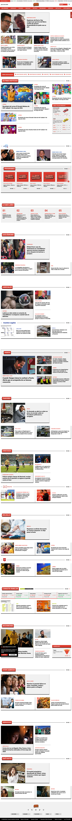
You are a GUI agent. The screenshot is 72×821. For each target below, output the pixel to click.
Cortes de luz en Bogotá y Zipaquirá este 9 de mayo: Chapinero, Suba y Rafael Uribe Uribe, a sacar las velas (60, 50)
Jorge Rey (46, 74)
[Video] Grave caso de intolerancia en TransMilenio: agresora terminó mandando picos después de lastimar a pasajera (22, 217)
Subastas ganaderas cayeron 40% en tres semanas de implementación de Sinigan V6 (23, 607)
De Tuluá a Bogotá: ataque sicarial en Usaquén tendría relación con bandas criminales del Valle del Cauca (60, 361)
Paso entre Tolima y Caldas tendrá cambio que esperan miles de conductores (50, 216)
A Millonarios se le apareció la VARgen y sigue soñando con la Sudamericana (42, 468)
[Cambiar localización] (63, 4)
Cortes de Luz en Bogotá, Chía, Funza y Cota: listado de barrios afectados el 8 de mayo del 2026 (17, 749)
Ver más (68, 80)
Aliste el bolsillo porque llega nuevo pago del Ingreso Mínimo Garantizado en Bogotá (24, 549)
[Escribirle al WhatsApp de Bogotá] (43, 809)
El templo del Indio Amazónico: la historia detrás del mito (23, 792)
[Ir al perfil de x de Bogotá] (31, 809)
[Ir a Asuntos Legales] (9, 323)
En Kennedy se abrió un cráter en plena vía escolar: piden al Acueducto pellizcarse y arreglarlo (37, 414)
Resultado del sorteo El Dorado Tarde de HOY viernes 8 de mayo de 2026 (60, 549)
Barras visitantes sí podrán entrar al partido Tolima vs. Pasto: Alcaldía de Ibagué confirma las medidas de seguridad (36, 217)
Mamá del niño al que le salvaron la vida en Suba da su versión (60, 268)
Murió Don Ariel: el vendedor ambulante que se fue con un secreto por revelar (58, 793)
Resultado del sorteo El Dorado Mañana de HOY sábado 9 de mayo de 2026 (16, 107)
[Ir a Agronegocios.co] (26, 588)
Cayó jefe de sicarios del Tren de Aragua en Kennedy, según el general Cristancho (42, 304)
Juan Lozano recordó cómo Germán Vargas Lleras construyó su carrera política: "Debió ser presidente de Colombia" (23, 156)
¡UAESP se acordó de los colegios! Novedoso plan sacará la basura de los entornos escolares (41, 740)
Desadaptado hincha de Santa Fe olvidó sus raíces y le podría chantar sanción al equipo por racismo (42, 480)
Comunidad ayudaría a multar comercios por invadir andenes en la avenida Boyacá (60, 63)
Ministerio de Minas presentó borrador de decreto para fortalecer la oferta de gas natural (23, 570)
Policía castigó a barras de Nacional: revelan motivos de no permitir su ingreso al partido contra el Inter (17, 478)
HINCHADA (27, 8)
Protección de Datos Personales (46, 819)
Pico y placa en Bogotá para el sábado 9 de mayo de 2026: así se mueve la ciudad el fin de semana (23, 432)
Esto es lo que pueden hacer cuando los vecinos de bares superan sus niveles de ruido (23, 332)
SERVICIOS (50, 8)
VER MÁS (12, 188)
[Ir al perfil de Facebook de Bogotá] (28, 809)
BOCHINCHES (43, 8)
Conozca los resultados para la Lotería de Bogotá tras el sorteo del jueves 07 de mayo (60, 607)
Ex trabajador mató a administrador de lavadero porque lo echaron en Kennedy (42, 317)
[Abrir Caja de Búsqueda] (69, 4)
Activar (4, 654)
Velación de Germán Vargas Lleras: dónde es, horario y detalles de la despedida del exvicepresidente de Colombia (59, 156)
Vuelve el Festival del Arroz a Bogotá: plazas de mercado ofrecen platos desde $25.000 (60, 704)
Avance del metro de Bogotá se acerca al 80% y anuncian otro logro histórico (24, 49)
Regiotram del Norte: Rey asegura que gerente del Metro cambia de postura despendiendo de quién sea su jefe (36, 23)
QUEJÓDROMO (4, 8)
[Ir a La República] (4, 560)
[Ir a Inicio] (36, 4)
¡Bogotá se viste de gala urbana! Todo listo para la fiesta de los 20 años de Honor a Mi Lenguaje (42, 643)
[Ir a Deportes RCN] (7, 487)
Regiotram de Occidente (35, 74)
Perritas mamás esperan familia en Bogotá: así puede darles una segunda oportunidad (42, 751)
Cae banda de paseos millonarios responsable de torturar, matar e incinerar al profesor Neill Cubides (61, 381)
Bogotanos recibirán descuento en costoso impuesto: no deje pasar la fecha (37, 530)
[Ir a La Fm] (5, 146)
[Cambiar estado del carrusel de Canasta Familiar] (9, 1)
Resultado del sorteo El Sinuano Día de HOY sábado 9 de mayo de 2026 (41, 109)
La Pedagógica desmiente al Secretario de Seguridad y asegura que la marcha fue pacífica (23, 269)
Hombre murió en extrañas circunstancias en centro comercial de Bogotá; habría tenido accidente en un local (59, 40)
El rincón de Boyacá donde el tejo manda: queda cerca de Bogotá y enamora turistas (23, 704)
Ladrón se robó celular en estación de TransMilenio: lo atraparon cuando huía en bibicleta (16, 314)
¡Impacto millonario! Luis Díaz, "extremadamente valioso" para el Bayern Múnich (60, 496)
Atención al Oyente (34, 819)
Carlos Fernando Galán (57, 74)
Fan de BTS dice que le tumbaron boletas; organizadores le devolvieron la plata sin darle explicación (42, 655)
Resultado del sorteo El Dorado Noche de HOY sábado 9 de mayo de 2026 (41, 88)
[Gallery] (36, 180)
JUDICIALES (13, 8)
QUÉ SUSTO (58, 8)
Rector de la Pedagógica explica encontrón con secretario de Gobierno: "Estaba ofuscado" (25, 63)
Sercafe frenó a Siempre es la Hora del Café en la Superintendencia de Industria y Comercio (59, 332)
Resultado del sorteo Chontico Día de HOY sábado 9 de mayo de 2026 (61, 98)
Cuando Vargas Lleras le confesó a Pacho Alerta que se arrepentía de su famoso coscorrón (41, 49)
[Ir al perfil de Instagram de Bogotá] (35, 809)
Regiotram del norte (22, 74)
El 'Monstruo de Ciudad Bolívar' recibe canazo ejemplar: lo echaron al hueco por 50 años (60, 371)
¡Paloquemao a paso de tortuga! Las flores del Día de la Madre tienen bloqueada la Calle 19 (60, 432)
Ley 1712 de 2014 (67, 819)
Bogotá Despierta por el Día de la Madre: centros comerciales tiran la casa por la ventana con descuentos (8, 49)
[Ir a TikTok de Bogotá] (39, 809)
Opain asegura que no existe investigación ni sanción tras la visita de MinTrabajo (60, 570)
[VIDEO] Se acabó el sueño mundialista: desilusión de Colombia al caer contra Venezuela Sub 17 (22, 496)
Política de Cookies (58, 819)
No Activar (13, 654)
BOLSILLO (35, 8)
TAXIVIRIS (20, 8)
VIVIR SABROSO (67, 8)
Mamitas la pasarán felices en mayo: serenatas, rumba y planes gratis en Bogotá (36, 685)
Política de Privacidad (25, 819)
